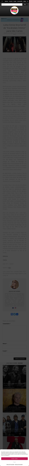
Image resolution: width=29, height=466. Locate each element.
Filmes (14, 1)
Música (6, 1)
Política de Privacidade (10, 464)
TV (27, 1)
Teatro (11, 1)
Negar (14, 462)
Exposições (19, 1)
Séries (24, 1)
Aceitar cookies (14, 458)
